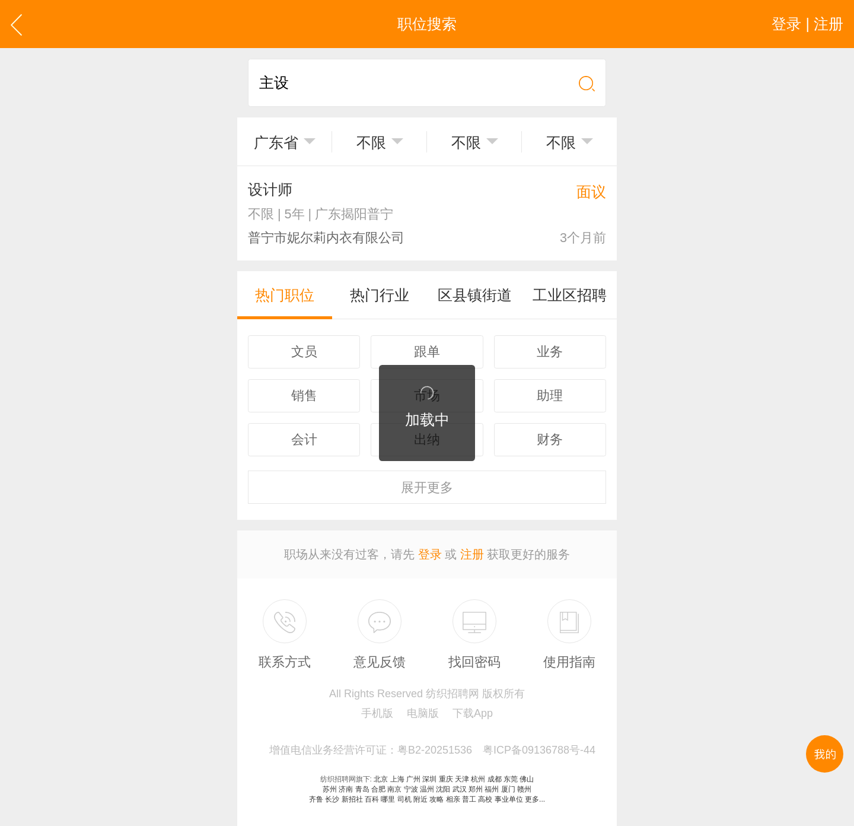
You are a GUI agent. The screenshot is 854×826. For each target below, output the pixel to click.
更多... (535, 799)
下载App (473, 713)
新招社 (352, 799)
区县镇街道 (475, 295)
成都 (494, 779)
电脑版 (423, 713)
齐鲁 (316, 799)
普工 (469, 799)
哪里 (388, 799)
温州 (427, 789)
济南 (346, 789)
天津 (462, 779)
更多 (427, 487)
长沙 (332, 799)
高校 (485, 799)
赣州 (524, 789)
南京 (394, 789)
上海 (397, 779)
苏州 (330, 789)
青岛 (362, 789)
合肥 (378, 789)
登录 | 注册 (807, 23)
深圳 (429, 779)
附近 (420, 799)
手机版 (377, 713)
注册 (472, 554)
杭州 (478, 779)
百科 (372, 799)
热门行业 (379, 295)
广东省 (276, 142)
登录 (430, 554)
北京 (381, 779)
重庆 (446, 779)
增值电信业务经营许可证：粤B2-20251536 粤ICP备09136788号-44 (432, 750)
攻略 (436, 799)
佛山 (527, 779)
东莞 (511, 779)
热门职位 (284, 295)
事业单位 (509, 799)
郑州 (476, 789)
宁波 (411, 789)
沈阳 (443, 789)
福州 (492, 789)
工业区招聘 (570, 295)
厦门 (508, 789)
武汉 (460, 789)
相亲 (453, 799)
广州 (413, 779)
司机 (404, 799)
